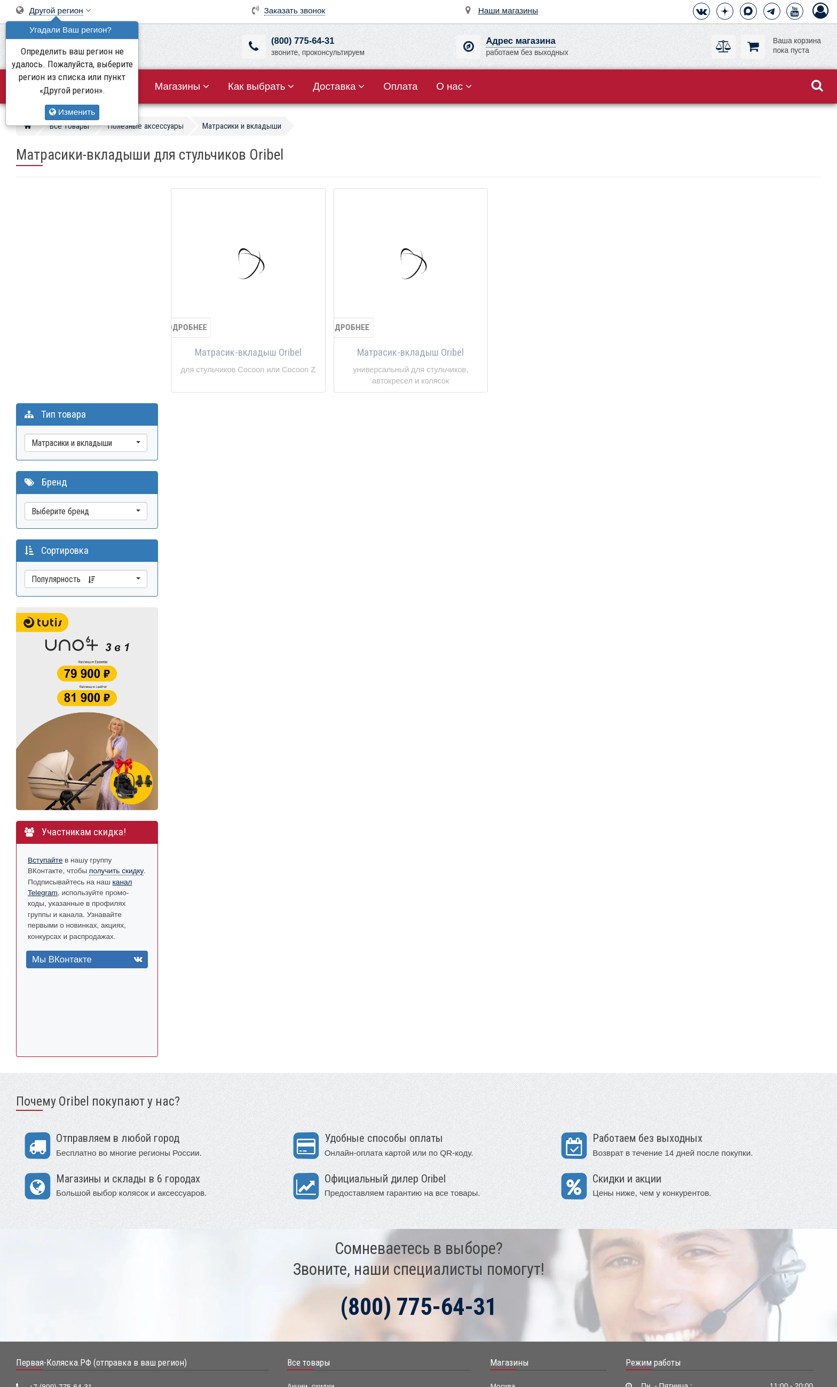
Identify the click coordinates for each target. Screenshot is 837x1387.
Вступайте (45, 640)
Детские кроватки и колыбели (337, 1200)
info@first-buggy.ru (59, 1208)
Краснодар (508, 1216)
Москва (502, 1167)
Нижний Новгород (520, 1232)
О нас (454, 86)
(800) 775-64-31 (302, 41)
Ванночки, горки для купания (336, 1265)
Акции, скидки (310, 1167)
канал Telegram (54, 673)
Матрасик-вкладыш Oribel (248, 352)
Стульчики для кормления (331, 1216)
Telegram (44, 1188)
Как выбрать (261, 86)
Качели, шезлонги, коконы (331, 1232)
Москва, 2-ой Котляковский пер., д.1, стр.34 (103, 1248)
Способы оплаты (657, 1233)
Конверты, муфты (317, 1282)
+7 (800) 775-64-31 (60, 1168)
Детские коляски (315, 1183)
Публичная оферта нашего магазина (473, 1370)
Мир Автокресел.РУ (320, 1331)
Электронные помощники (330, 1314)
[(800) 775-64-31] (254, 47)
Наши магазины (508, 10)
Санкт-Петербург (519, 1183)
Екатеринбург (513, 1200)
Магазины (182, 86)
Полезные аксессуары (325, 1298)
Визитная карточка (61, 1228)
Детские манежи (315, 1249)
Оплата (400, 86)
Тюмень (503, 1249)
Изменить (72, 111)
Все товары (308, 1142)
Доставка (339, 86)
